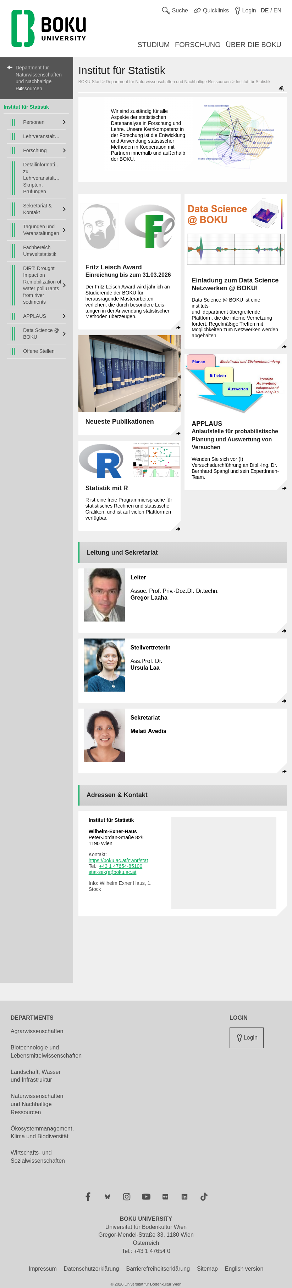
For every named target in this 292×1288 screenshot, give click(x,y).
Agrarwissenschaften (37, 1031)
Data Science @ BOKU (41, 333)
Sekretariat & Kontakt (37, 209)
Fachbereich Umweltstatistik (39, 251)
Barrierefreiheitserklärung (158, 1269)
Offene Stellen (38, 351)
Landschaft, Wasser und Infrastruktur (36, 1076)
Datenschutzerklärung (91, 1269)
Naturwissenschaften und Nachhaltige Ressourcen (37, 1104)
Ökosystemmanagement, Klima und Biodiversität (42, 1133)
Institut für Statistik (26, 107)
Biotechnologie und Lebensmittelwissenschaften (46, 1051)
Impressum (43, 1269)
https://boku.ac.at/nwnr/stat (118, 860)
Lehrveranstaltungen (42, 136)
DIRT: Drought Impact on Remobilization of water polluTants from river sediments (42, 285)
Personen (33, 122)
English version (244, 1269)
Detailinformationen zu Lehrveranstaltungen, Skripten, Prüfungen (42, 178)
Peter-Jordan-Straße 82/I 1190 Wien (116, 837)
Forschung (34, 150)
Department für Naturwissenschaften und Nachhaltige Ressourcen (39, 78)
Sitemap (207, 1269)
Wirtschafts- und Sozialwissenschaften (38, 1157)
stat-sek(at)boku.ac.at (113, 872)
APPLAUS (34, 316)
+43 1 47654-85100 (120, 866)
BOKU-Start (89, 81)
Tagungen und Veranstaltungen (41, 230)
